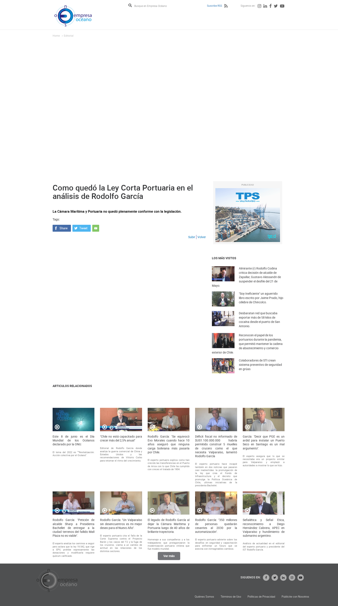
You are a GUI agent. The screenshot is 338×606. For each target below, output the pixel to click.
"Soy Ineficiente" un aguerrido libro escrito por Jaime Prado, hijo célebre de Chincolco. (261, 304)
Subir (191, 237)
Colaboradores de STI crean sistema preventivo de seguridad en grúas (260, 371)
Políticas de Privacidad (313, 596)
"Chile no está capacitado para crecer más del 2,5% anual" (121, 508)
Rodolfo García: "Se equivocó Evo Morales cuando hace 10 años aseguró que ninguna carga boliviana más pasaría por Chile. (168, 513)
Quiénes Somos (256, 596)
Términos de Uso (282, 596)
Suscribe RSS (214, 5)
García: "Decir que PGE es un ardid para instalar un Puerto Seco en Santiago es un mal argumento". (264, 512)
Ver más (169, 560)
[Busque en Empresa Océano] (153, 5)
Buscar (130, 5)
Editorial (69, 35)
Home (56, 35)
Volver (201, 237)
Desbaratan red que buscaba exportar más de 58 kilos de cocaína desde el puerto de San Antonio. (259, 327)
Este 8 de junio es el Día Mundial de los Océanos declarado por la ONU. (73, 509)
